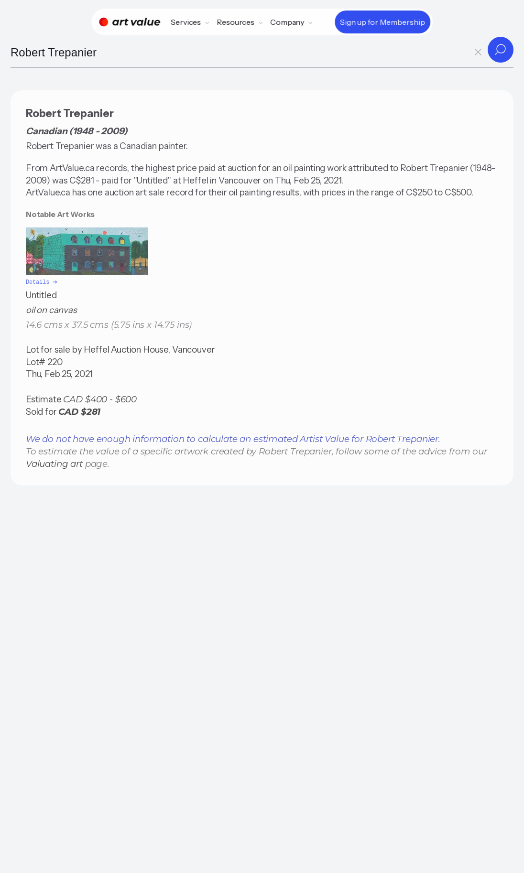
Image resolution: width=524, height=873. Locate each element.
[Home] (129, 22)
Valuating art (54, 462)
